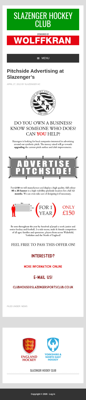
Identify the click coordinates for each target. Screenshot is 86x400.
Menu (45, 58)
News (24, 306)
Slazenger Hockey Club (43, 19)
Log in (52, 394)
